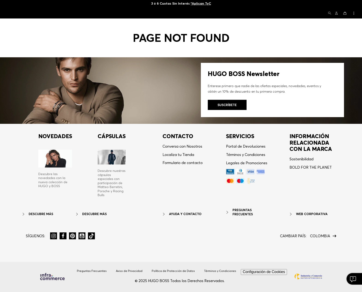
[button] (329, 13)
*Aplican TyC (201, 3)
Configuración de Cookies (264, 272)
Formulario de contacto (183, 163)
